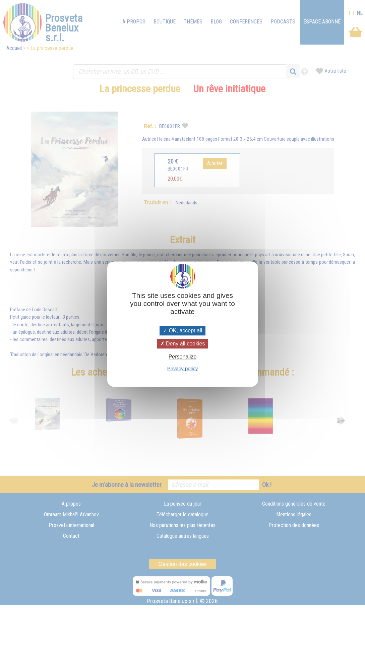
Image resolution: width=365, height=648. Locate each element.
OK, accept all (182, 330)
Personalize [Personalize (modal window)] (183, 357)
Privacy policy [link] (182, 368)
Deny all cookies (182, 343)
